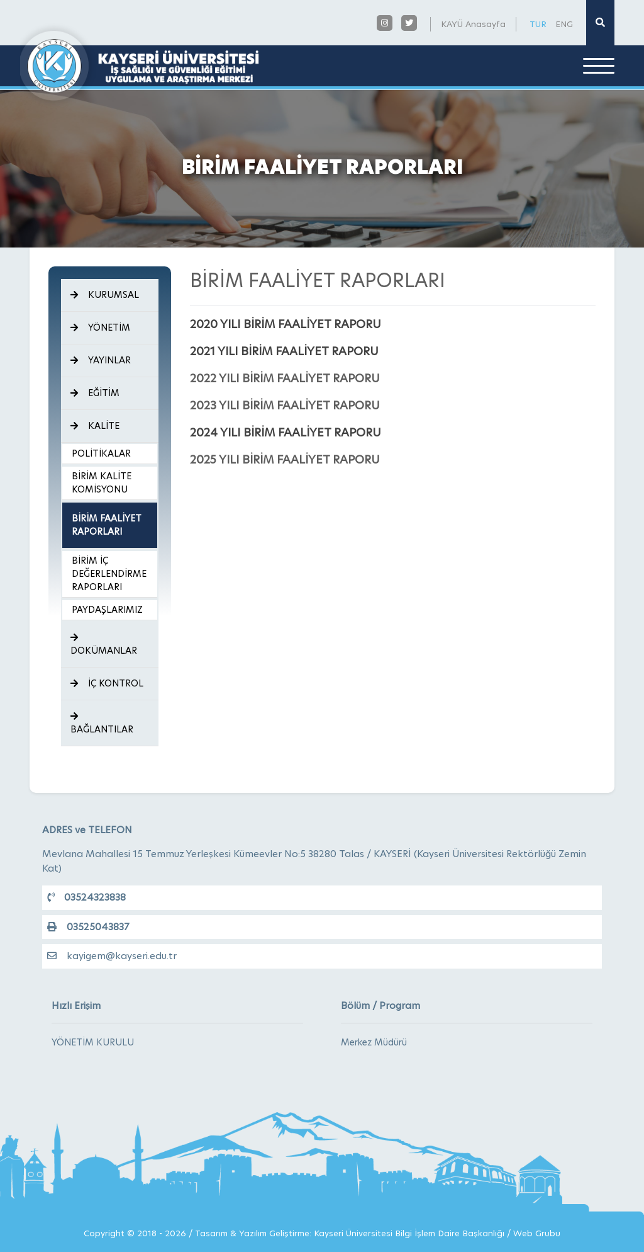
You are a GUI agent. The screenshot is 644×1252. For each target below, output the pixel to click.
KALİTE (94, 425)
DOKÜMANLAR (103, 645)
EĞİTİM (94, 393)
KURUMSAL (104, 294)
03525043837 (88, 926)
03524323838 (86, 897)
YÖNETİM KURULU (93, 1042)
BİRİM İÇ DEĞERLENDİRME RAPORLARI (109, 573)
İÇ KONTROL (106, 683)
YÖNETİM (100, 327)
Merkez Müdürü (374, 1042)
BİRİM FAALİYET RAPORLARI (107, 525)
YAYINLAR (100, 360)
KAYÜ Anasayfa (473, 24)
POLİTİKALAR (101, 453)
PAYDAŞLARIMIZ (107, 609)
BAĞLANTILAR (101, 724)
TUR (538, 24)
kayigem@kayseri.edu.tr (112, 955)
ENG (564, 24)
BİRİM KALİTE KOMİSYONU (101, 483)
